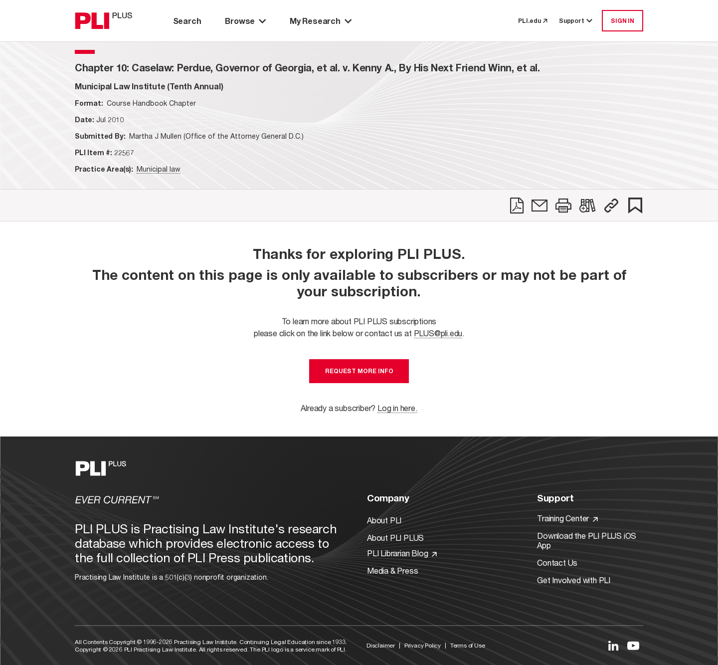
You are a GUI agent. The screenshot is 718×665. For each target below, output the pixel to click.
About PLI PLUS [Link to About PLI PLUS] (395, 537)
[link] (517, 206)
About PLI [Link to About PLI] (384, 520)
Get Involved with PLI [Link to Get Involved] (573, 580)
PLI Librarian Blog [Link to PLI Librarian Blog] (402, 553)
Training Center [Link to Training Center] (567, 518)
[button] (611, 206)
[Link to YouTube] (633, 646)
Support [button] (576, 20)
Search (187, 20)
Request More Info (359, 371)
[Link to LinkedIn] (613, 646)
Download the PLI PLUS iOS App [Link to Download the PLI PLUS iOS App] (586, 540)
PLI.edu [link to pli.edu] (532, 20)
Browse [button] (245, 20)
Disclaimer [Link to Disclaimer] (380, 645)
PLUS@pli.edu (438, 333)
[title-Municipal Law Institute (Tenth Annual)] (149, 86)
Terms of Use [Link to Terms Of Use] (467, 645)
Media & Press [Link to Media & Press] (392, 570)
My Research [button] (321, 20)
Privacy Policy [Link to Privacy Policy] (422, 645)
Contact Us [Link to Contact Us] (557, 562)
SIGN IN (622, 20)
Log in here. (397, 408)
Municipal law (158, 169)
